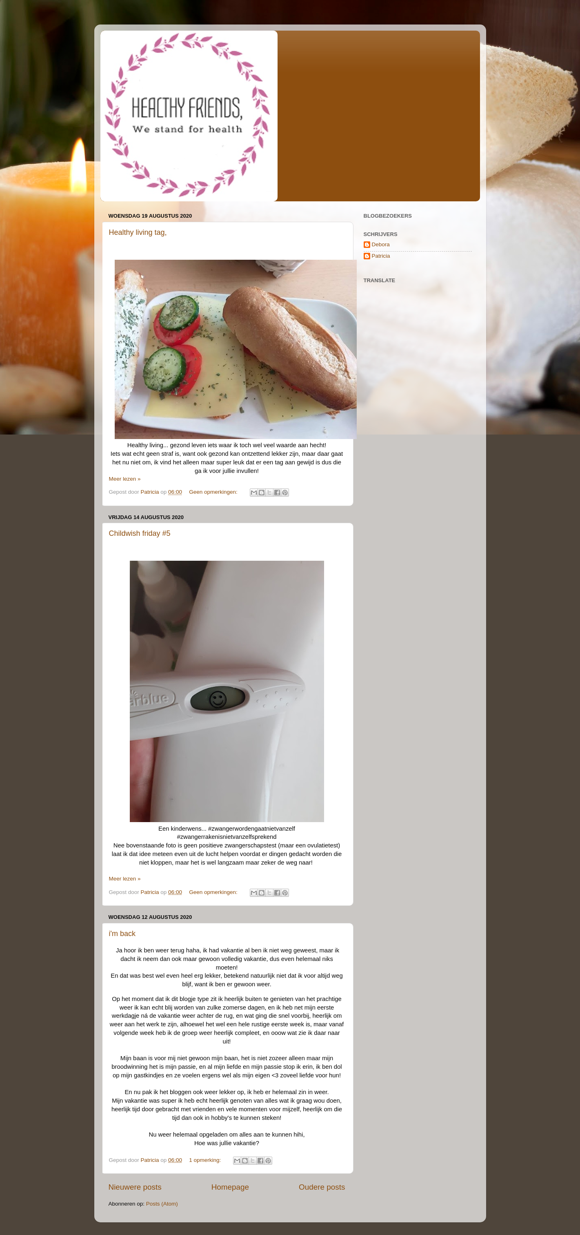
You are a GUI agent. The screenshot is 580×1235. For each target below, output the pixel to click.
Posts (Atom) (162, 1204)
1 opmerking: (205, 1160)
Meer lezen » (125, 479)
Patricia (381, 256)
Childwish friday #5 (140, 533)
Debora (381, 244)
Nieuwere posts (135, 1187)
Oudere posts (322, 1187)
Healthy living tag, (138, 232)
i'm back (122, 934)
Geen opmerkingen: (214, 492)
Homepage (230, 1187)
